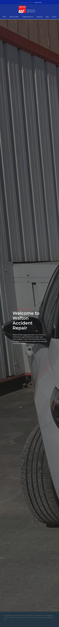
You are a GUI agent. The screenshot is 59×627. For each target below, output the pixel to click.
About (4, 16)
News (47, 16)
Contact (54, 16)
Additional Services (27, 16)
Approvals (40, 16)
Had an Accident (14, 16)
